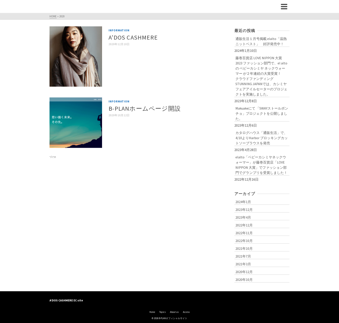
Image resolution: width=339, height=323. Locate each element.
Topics (162, 311)
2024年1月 (243, 202)
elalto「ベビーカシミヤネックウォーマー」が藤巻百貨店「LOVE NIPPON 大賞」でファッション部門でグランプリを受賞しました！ (261, 165)
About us (174, 311)
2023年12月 (244, 209)
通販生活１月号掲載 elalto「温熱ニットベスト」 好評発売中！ (261, 41)
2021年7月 (243, 256)
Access (186, 311)
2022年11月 (244, 233)
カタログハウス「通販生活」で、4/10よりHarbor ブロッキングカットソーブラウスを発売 (261, 137)
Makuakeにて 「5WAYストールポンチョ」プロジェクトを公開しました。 (261, 113)
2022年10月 (244, 241)
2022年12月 (244, 225)
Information (119, 30)
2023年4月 (243, 217)
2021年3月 (243, 264)
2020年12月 (244, 272)
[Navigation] (284, 6)
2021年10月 (244, 248)
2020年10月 (244, 279)
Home (152, 311)
